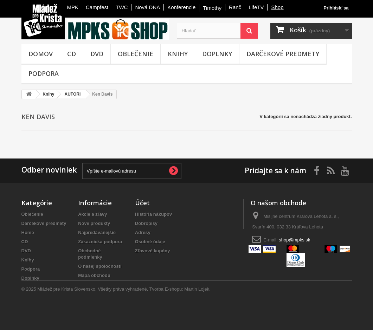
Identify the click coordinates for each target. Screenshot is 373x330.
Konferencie (181, 7)
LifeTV (256, 7)
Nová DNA (147, 7)
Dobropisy (146, 223)
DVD (96, 54)
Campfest (97, 7)
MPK (73, 7)
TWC (122, 7)
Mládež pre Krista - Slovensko (43, 20)
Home (27, 232)
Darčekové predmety (282, 54)
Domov (40, 54)
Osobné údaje (150, 241)
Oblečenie (135, 54)
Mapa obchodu (94, 275)
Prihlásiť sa (335, 8)
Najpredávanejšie (97, 232)
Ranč (235, 7)
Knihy (178, 54)
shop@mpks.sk (294, 239)
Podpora (43, 73)
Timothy (212, 8)
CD (71, 54)
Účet (142, 203)
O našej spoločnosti (100, 266)
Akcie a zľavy (92, 214)
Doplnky (217, 54)
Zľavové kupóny (152, 250)
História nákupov (153, 214)
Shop (277, 7)
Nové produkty (94, 223)
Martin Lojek (196, 310)
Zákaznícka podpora (100, 241)
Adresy (142, 232)
